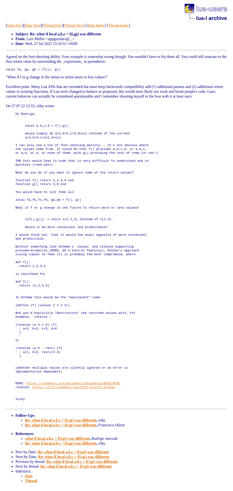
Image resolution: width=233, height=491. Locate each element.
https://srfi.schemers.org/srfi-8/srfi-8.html (73, 387)
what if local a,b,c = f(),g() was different (57, 438)
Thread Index (118, 25)
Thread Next (74, 25)
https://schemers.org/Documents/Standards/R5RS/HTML (73, 383)
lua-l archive (211, 18)
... (71, 39)
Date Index (96, 25)
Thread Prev (52, 25)
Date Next (33, 25)
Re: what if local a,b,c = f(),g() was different (60, 420)
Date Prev (15, 25)
